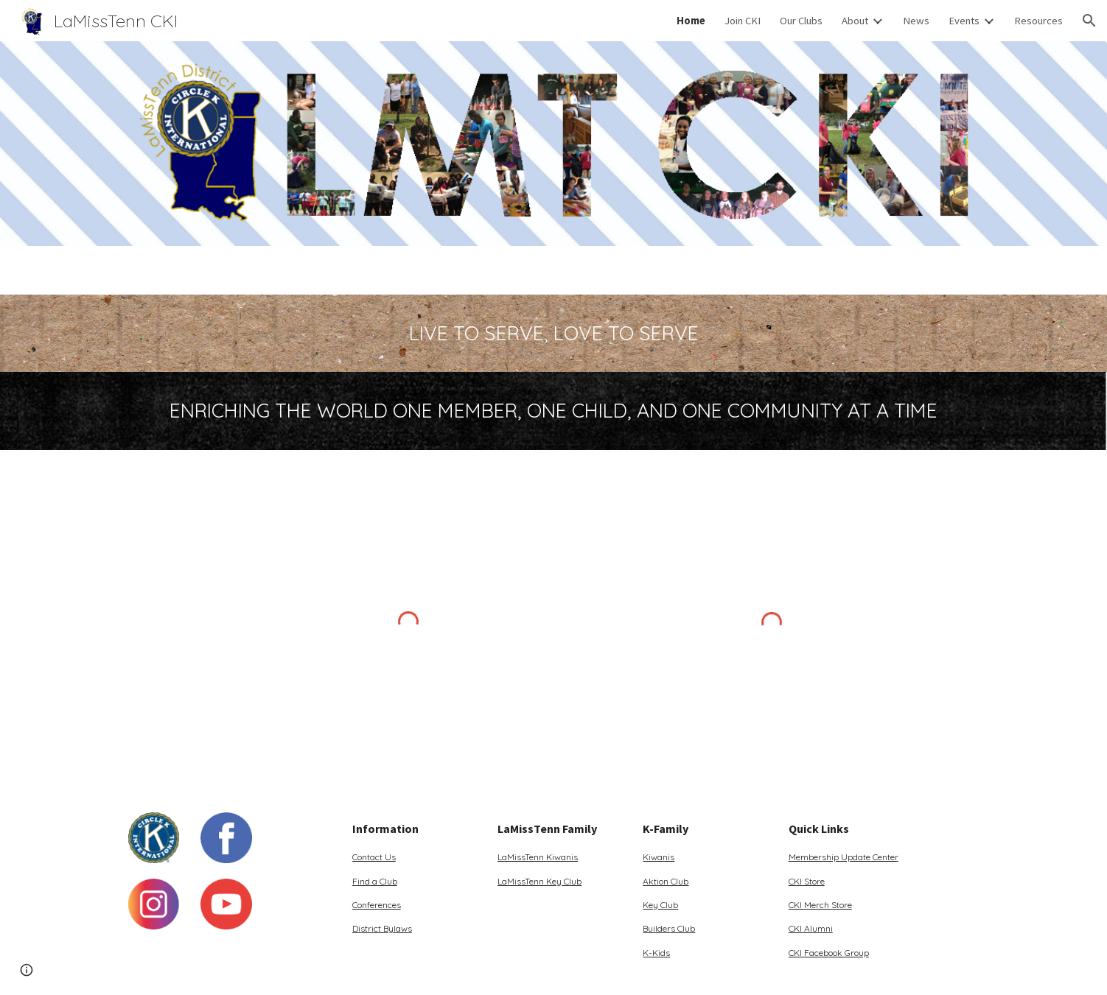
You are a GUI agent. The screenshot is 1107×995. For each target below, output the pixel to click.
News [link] (916, 20)
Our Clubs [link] (801, 20)
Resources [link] (1038, 20)
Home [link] (691, 20)
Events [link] (964, 20)
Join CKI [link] (742, 20)
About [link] (855, 20)
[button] (1089, 20)
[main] (553, 333)
